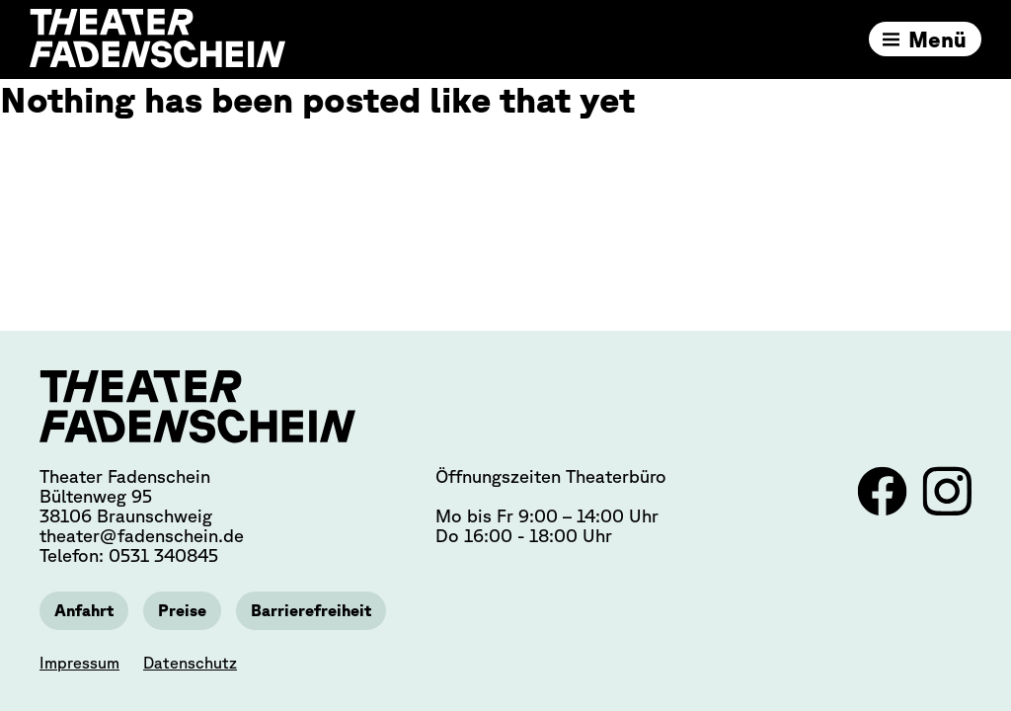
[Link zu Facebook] (884, 509)
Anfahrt (84, 610)
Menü (937, 39)
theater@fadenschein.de (141, 535)
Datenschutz (190, 663)
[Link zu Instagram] (947, 509)
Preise (182, 610)
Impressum (79, 663)
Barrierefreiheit (311, 610)
